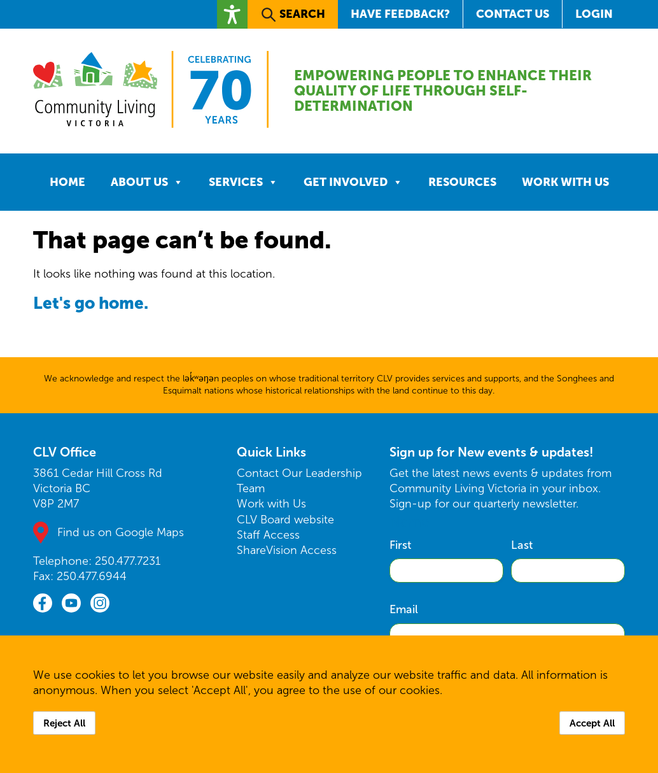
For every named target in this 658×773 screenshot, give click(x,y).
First (400, 545)
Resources (462, 181)
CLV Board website (285, 519)
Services (243, 182)
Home (67, 181)
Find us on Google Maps (120, 532)
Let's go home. (91, 303)
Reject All (64, 723)
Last (522, 545)
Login (594, 13)
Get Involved (353, 182)
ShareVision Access (287, 550)
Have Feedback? (400, 13)
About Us (147, 182)
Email (403, 609)
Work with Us (565, 181)
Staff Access (268, 534)
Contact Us (512, 13)
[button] (232, 14)
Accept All (592, 723)
